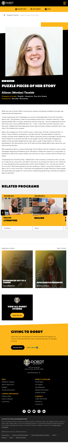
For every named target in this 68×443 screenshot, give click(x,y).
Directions (38, 401)
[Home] (4, 15)
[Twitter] (34, 411)
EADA (11, 437)
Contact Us (39, 404)
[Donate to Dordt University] (18, 347)
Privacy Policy (5, 435)
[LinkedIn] (44, 411)
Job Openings (40, 387)
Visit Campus (36, 9)
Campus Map (6, 396)
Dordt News (39, 382)
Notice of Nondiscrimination (20, 435)
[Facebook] (24, 411)
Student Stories (13, 15)
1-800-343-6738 (41, 399)
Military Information (41, 390)
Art (4, 81)
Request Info (20, 9)
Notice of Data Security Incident (40, 435)
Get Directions (34, 373)
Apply (48, 9)
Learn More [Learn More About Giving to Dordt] (32, 348)
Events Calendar (7, 399)
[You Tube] (29, 411)
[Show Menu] (64, 3)
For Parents (39, 384)
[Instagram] (39, 411)
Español (4, 387)
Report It (4, 437)
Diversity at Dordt (21, 437)
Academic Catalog (8, 382)
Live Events (5, 401)
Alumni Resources (8, 384)
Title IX (54, 435)
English (10, 81)
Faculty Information (8, 390)
